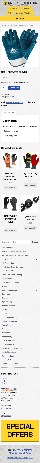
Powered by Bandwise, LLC (20, 458)
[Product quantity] (4, 88)
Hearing (4, 298)
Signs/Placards (7, 344)
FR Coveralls (6, 278)
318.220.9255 (6, 416)
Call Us (13, 8)
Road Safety (6, 336)
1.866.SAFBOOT (14, 102)
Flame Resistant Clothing (20, 275)
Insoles (4, 309)
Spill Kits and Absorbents (11, 348)
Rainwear (5, 329)
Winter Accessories (9, 364)
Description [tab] (9, 113)
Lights (4, 313)
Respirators (6, 333)
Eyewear (20, 259)
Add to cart (13, 88)
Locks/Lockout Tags (9, 317)
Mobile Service (7, 325)
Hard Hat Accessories (20, 290)
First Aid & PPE (7, 271)
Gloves (4, 286)
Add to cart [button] (10, 187)
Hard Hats (5, 294)
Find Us (26, 8)
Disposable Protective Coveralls (14, 255)
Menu (20, 18)
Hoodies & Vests (8, 306)
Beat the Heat (7, 247)
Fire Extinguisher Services (12, 267)
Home (4, 25)
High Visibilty (6, 302)
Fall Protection (20, 263)
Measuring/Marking (9, 321)
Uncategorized (7, 356)
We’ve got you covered (18, 5)
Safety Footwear (20, 340)
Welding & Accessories (10, 360)
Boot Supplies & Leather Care (13, 251)
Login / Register (24, 13)
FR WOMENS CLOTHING (10, 282)
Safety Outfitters (22, 3)
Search (35, 242)
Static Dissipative (8, 352)
